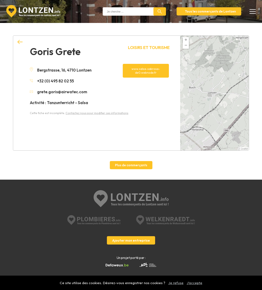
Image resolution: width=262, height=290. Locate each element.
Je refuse (176, 283)
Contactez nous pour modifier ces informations (97, 113)
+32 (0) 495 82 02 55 (52, 80)
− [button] (186, 46)
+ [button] (186, 40)
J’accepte (194, 283)
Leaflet (244, 149)
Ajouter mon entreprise (131, 240)
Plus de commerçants (131, 165)
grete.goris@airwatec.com (58, 91)
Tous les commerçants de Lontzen (210, 11)
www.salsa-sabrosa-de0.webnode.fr (146, 70)
